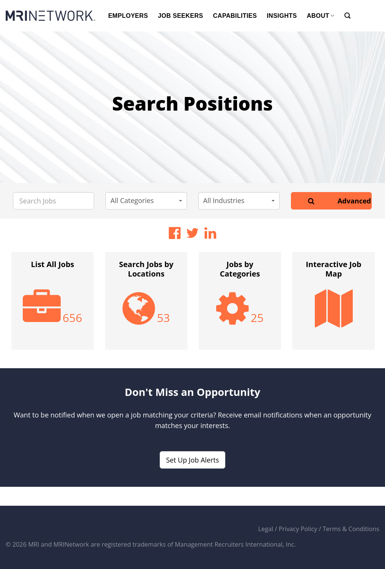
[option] (52, 304)
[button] (146, 200)
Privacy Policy (298, 529)
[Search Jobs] (53, 200)
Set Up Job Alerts (192, 459)
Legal (265, 529)
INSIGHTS (282, 15)
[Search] (347, 15)
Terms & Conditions (351, 529)
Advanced (354, 200)
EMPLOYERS (128, 15)
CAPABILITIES (235, 15)
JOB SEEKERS (180, 15)
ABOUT (321, 15)
